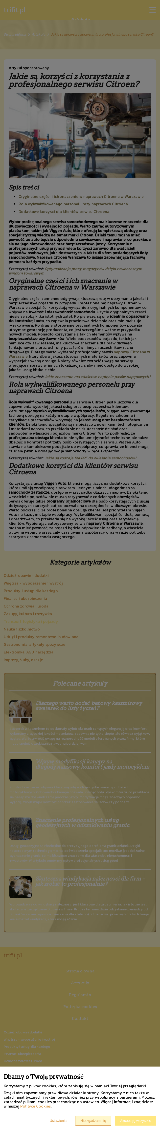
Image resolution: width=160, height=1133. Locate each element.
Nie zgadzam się (93, 1121)
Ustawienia (58, 1121)
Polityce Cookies (35, 1106)
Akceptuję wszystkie (135, 1121)
